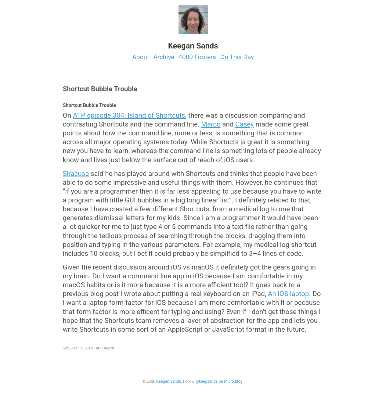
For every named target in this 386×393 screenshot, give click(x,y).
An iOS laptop (288, 294)
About (140, 57)
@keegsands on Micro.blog (218, 381)
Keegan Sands (168, 381)
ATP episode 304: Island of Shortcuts (129, 115)
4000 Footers (197, 57)
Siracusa (76, 173)
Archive (164, 57)
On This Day (237, 57)
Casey (244, 124)
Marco (211, 124)
